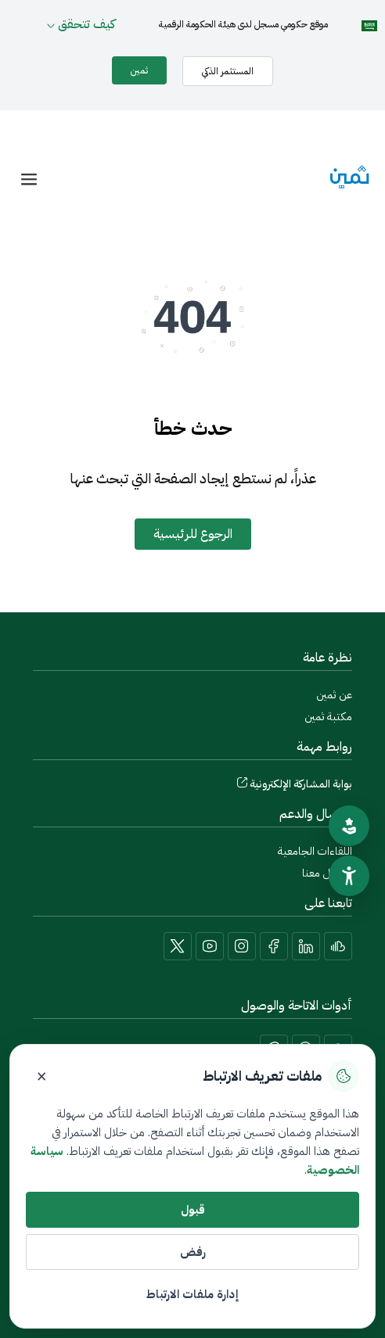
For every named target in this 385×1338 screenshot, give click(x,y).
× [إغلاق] (41, 1076)
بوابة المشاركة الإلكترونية (301, 784)
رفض (193, 1252)
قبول (193, 1209)
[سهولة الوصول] (349, 876)
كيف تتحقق (86, 24)
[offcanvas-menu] (29, 179)
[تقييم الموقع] (349, 825)
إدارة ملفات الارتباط (192, 1294)
